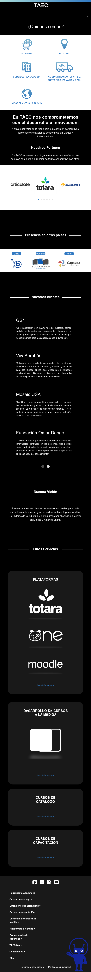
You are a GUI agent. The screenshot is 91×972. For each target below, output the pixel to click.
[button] (38, 199)
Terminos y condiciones (32, 967)
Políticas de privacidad (59, 967)
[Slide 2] (48, 466)
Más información (45, 685)
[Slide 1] (42, 466)
